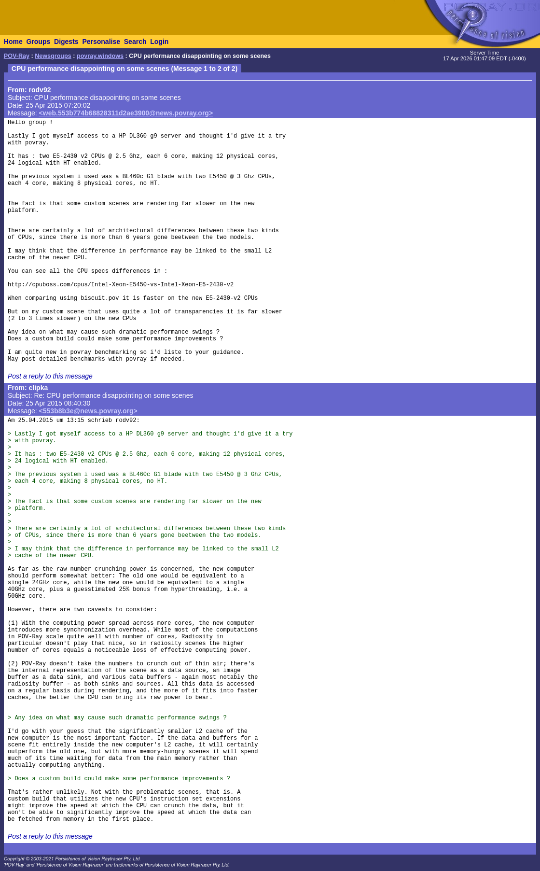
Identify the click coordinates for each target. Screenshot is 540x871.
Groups (38, 41)
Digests (66, 41)
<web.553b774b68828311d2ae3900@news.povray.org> (126, 113)
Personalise (101, 41)
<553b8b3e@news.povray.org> (88, 411)
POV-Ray (16, 56)
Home (13, 41)
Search (135, 41)
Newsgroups (53, 56)
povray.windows (100, 56)
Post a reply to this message (50, 376)
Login (159, 41)
